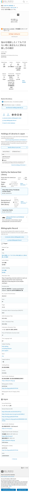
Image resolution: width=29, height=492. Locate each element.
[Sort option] (6, 151)
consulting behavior (7, 348)
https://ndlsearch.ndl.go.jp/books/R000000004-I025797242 (14, 420)
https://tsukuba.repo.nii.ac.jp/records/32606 (13, 414)
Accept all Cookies (22, 489)
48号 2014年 (13, 7)
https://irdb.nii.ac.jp (7, 436)
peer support (5, 350)
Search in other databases (8, 123)
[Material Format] (17, 151)
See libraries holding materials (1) (14, 107)
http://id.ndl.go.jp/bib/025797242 (10, 388)
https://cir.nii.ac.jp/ (7, 428)
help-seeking (5, 346)
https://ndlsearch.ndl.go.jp (8, 380)
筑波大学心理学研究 (8, 5)
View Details (24, 81)
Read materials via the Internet (7, 476)
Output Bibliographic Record (9, 120)
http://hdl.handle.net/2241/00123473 (11, 411)
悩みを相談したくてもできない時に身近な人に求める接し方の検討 (14, 256)
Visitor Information (24, 184)
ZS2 (3, 356)
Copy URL (8, 114)
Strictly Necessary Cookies (8, 489)
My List (4, 114)
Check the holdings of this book (19, 165)
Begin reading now (14, 34)
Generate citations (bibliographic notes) (11, 118)
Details (10, 486)
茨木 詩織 (4, 270)
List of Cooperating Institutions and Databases (16, 140)
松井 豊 (3, 272)
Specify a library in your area (18, 147)
